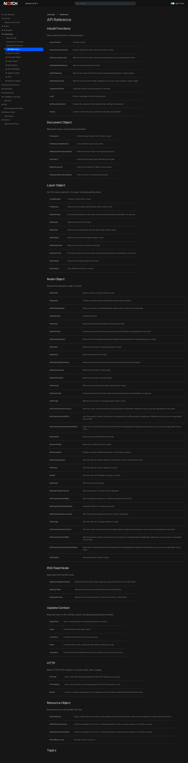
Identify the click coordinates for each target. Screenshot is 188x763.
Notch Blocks (9, 93)
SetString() (53, 522)
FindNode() (53, 207)
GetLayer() (53, 159)
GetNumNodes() (55, 245)
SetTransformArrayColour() (60, 529)
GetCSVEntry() (55, 717)
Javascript (51, 14)
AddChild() (53, 293)
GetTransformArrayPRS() (59, 416)
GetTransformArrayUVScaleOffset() (63, 427)
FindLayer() (54, 136)
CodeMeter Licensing (12, 97)
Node (51, 645)
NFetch (52, 692)
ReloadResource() (56, 740)
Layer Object (12, 61)
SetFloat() (53, 468)
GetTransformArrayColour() (60, 409)
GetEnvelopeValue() (57, 339)
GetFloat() (53, 347)
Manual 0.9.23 (32, 3)
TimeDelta (53, 652)
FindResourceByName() (59, 144)
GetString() (53, 401)
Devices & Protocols (11, 85)
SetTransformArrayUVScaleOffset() (63, 547)
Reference (64, 14)
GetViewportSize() (56, 81)
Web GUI (7, 101)
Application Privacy (11, 124)
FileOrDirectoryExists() (58, 50)
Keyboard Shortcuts (12, 22)
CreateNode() (55, 199)
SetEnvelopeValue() (57, 460)
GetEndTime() (54, 214)
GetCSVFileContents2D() (59, 732)
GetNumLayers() (56, 167)
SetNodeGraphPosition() (59, 491)
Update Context (13, 73)
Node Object (12, 65)
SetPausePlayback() (57, 104)
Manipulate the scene (14, 45)
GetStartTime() (55, 253)
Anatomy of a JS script (14, 42)
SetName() (53, 483)
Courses (7, 18)
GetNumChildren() (56, 370)
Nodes (6, 26)
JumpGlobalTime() (56, 89)
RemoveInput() (55, 452)
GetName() (53, 222)
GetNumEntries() (56, 597)
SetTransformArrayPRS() (59, 537)
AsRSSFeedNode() (56, 308)
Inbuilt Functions (13, 53)
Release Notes (9, 112)
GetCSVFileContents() (58, 724)
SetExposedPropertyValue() (60, 175)
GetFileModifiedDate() (58, 65)
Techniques (8, 30)
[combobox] (105, 3)
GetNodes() (54, 238)
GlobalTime (54, 622)
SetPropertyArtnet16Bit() (59, 499)
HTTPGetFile (54, 684)
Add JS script (11, 38)
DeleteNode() (54, 316)
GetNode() (53, 230)
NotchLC (7, 120)
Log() (51, 96)
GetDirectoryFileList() (58, 58)
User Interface (9, 14)
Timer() (52, 112)
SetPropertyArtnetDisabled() (60, 506)
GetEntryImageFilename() (59, 582)
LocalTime (53, 637)
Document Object (14, 57)
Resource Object (13, 81)
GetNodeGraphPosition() (59, 362)
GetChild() (53, 324)
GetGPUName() (55, 73)
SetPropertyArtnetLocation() (60, 514)
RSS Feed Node (13, 69)
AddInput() (53, 301)
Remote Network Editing (13, 108)
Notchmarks (9, 116)
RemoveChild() (55, 444)
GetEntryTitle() (55, 590)
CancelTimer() (55, 42)
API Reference (13, 49)
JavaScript (8, 34)
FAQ (5, 104)
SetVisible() (54, 268)
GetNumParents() (56, 378)
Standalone (8, 89)
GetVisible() (54, 261)
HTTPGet (52, 677)
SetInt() (52, 475)
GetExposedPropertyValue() (60, 151)
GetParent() (54, 386)
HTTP (9, 77)
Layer (51, 629)
